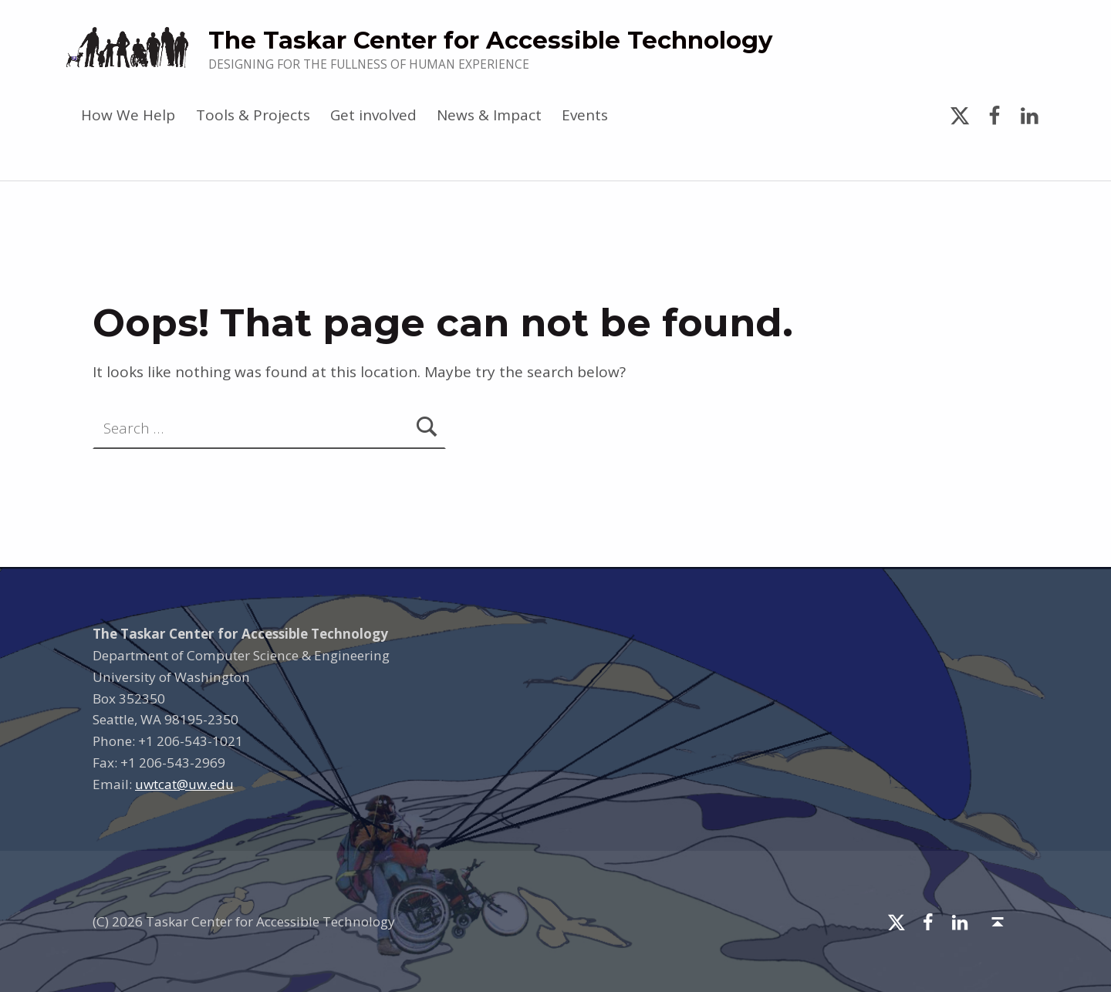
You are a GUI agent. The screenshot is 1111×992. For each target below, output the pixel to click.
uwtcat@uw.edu (184, 784)
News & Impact (489, 115)
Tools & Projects (253, 115)
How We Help (128, 115)
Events (585, 115)
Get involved (373, 115)
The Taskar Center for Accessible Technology (490, 40)
